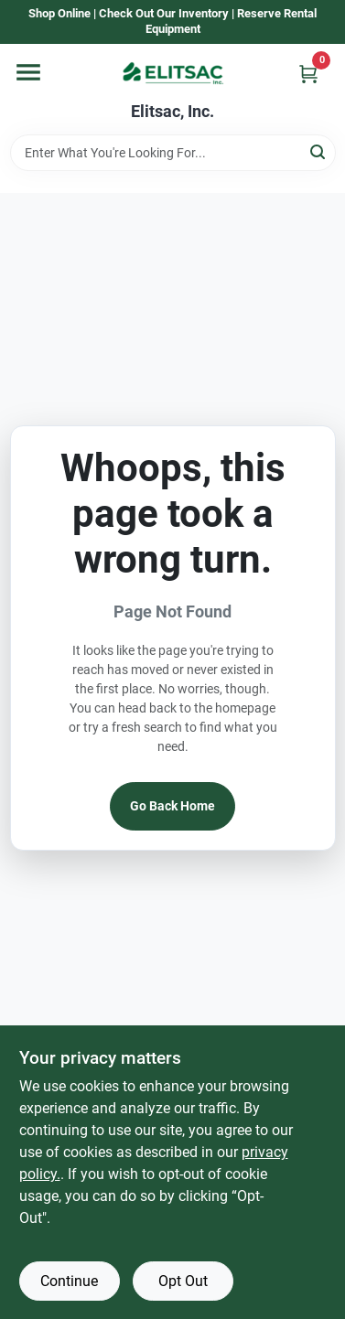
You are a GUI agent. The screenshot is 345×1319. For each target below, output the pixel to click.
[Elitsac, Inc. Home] (173, 73)
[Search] (319, 151)
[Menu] (28, 72)
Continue (69, 1281)
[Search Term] (173, 152)
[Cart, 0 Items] (308, 73)
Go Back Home (172, 806)
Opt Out (183, 1281)
